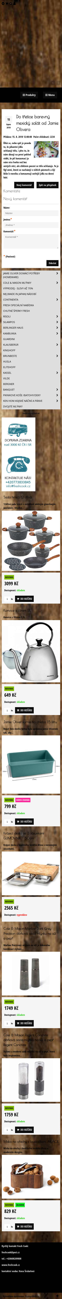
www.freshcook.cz (11, 1265)
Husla (7, 361)
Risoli (31, 316)
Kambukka (31, 333)
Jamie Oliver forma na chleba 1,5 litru (30, 722)
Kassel (31, 373)
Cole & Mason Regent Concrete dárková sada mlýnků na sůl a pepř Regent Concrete (28, 1040)
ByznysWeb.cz (32, 1296)
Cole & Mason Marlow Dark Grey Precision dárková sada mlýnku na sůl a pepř (29, 933)
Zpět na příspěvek (47, 185)
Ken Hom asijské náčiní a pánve (31, 401)
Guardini (9, 339)
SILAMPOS (31, 322)
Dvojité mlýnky (12, 406)
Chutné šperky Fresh (16, 311)
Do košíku (24, 599)
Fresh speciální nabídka (18, 305)
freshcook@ (7, 1252)
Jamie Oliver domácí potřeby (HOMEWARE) (31, 275)
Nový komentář (24, 185)
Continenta (31, 299)
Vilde (6, 378)
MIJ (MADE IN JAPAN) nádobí (19, 294)
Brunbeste (31, 356)
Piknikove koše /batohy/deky (31, 395)
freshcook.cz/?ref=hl (31, 413)
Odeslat (52, 263)
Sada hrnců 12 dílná (17, 497)
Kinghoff (9, 350)
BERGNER (8, 384)
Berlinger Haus (31, 327)
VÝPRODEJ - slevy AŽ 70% (18, 288)
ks (8, 598)
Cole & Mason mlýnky (31, 283)
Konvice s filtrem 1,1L (17, 610)
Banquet (31, 389)
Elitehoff (9, 367)
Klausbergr (31, 344)
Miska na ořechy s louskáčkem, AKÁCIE (31, 1141)
